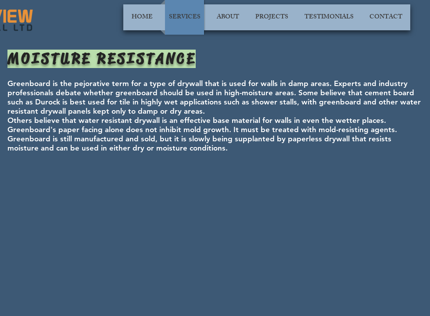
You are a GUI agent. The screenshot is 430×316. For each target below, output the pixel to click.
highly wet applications (181, 101)
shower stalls (274, 101)
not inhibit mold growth (187, 129)
